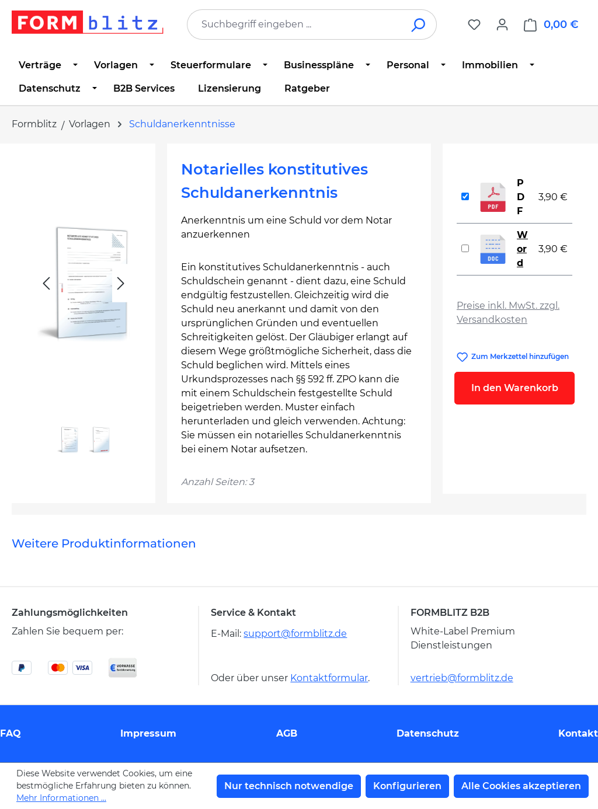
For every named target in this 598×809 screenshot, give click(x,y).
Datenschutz (428, 733)
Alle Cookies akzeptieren (521, 785)
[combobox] (294, 24)
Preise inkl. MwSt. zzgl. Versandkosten (508, 312)
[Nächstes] (121, 283)
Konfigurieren (407, 785)
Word (522, 248)
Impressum (148, 733)
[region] (83, 310)
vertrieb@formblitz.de (462, 678)
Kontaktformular (329, 678)
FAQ (10, 733)
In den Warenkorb (514, 387)
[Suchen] (419, 24)
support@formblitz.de (295, 633)
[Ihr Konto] (502, 24)
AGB (286, 733)
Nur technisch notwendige (288, 785)
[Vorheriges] (46, 283)
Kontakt (578, 733)
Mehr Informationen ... (61, 798)
